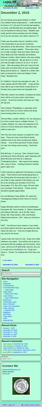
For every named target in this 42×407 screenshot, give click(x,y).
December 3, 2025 (9, 336)
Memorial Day (9, 310)
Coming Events (8, 286)
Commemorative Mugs (11, 288)
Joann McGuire (8, 348)
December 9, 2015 (33, 8)
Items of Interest (8, 304)
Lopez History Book (11, 298)
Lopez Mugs (9, 290)
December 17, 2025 (10, 332)
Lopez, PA (9, 1)
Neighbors (6, 312)
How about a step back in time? (25, 350)
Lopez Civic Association (11, 306)
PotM (5, 318)
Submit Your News (11, 294)
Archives (5, 357)
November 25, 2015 (9, 8)
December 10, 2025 (10, 334)
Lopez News (7, 292)
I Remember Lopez (10, 302)
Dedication (7, 284)
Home (5, 281)
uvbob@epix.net (19, 249)
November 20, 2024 (21, 344)
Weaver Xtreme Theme (32, 405)
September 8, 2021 (20, 352)
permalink (8, 260)
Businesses (7, 300)
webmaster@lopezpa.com (11, 370)
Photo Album (7, 316)
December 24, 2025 (10, 330)
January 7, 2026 (8, 328)
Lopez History (8, 296)
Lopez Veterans (8, 308)
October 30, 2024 (21, 346)
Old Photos (7, 314)
